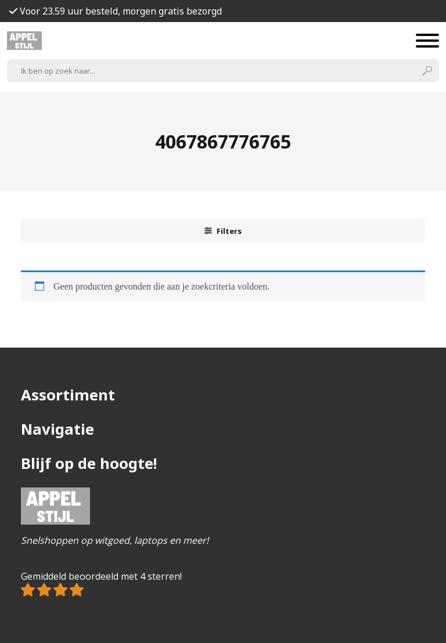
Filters (223, 231)
